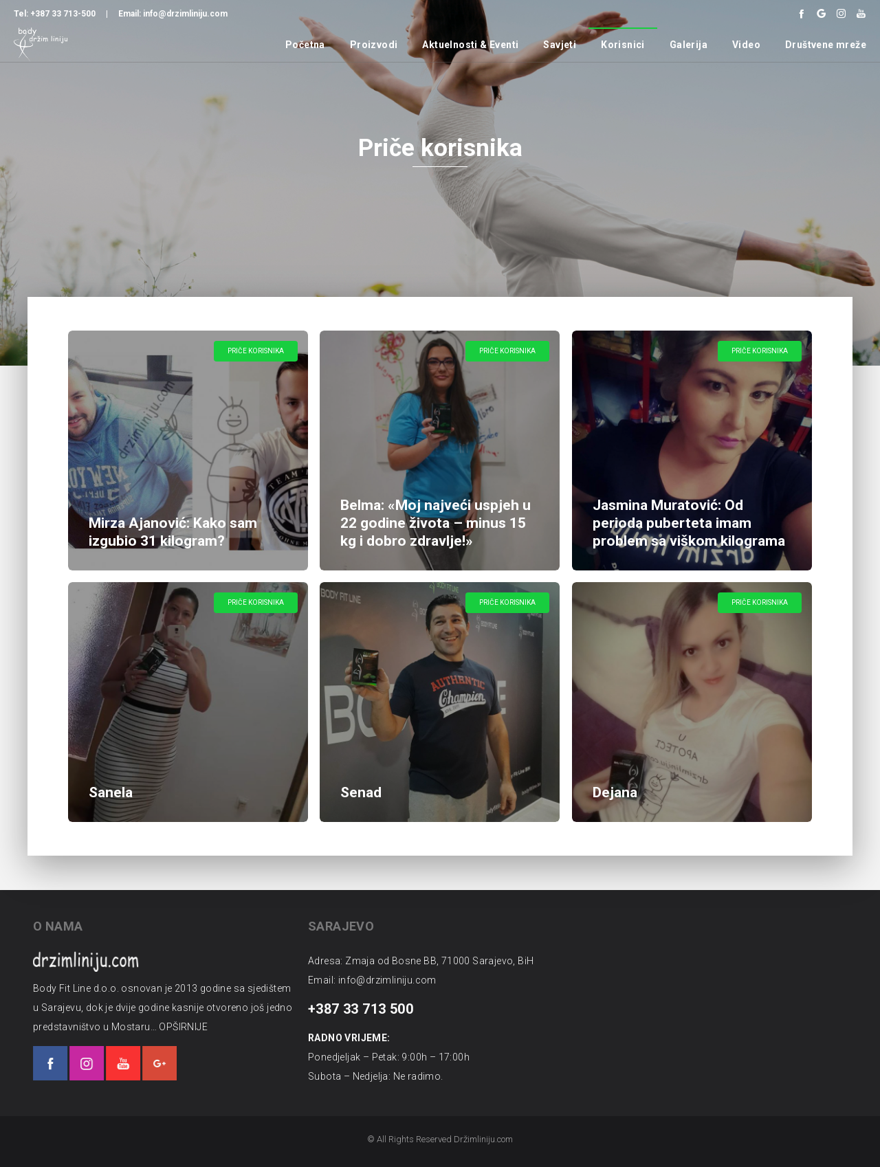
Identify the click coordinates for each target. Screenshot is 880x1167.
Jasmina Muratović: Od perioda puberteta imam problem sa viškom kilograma (689, 523)
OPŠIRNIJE (167, 1026)
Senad (362, 790)
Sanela (112, 790)
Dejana (617, 790)
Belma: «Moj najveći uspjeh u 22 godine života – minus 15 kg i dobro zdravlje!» (435, 523)
